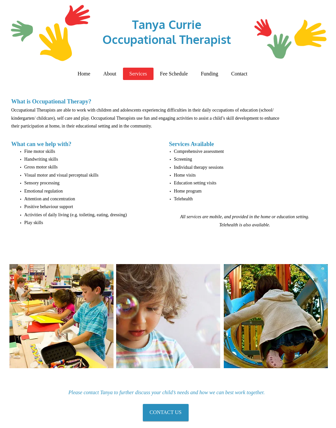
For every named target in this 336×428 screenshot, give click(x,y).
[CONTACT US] (166, 412)
